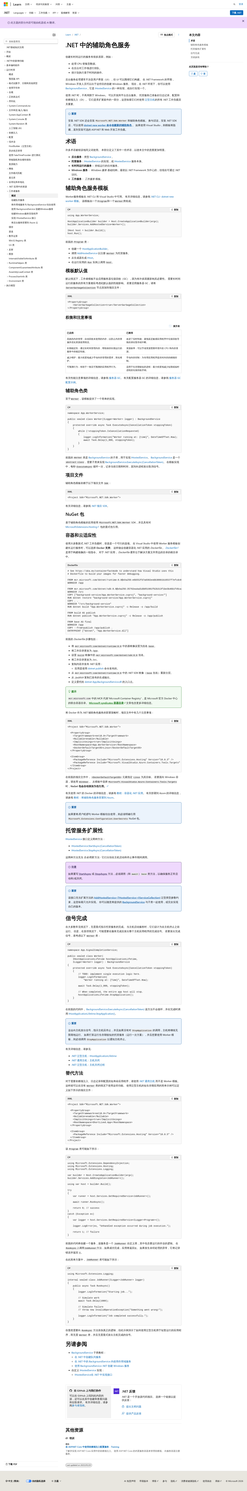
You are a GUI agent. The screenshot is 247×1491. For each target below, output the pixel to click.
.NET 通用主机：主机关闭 (86, 1060)
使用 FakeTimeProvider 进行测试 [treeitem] (24, 155)
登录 (241, 4)
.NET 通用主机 (147, 1081)
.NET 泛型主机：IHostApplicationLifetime (94, 1055)
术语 (193, 40)
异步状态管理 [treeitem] (15, 150)
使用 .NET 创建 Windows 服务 (102, 1365)
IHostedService (103, 88)
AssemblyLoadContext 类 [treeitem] (21, 271)
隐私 (173, 1480)
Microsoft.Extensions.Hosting (81, 526)
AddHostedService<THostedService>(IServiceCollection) (127, 897)
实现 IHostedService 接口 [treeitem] (23, 217)
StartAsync (85, 873)
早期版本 (143, 1480)
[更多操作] (178, 34)
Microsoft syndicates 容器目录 (106, 703)
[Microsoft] (6, 4)
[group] (123, 601)
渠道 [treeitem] (11, 231)
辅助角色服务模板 (199, 44)
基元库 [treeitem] (12, 177)
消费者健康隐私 (189, 1480)
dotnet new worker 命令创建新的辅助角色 (108, 125)
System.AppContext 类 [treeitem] (20, 114)
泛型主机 (150, 99)
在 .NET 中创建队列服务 (88, 1357)
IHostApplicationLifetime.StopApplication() (92, 1013)
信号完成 (195, 53)
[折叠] (54, 35)
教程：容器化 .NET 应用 (130, 793)
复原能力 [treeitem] (13, 164)
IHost (90, 257)
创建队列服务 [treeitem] (18, 199)
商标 (217, 1480)
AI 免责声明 (130, 1480)
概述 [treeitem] (11, 74)
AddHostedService (87, 253)
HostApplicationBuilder (94, 248)
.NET (76, 34)
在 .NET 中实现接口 (93, 1374)
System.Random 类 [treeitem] (18, 123)
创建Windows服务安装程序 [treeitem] (24, 213)
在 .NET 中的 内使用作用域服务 (103, 1361)
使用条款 (207, 1480)
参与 (165, 1480)
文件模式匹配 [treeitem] (15, 173)
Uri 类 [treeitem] (11, 244)
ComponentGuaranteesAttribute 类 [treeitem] (26, 267)
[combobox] (31, 41)
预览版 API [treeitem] (14, 78)
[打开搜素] (234, 4)
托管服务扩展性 (198, 48)
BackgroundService (76, 88)
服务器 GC (115, 377)
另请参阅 (195, 57)
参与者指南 (78, 1405)
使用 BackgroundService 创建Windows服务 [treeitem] (32, 208)
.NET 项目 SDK (99, 505)
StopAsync (101, 873)
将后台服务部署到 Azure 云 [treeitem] (24, 222)
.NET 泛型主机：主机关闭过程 (88, 1064)
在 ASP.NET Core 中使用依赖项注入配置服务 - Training (92, 1446)
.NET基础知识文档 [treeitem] (15, 47)
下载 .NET (236, 12)
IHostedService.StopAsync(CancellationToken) (96, 850)
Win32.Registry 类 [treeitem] (17, 240)
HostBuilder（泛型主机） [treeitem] (21, 146)
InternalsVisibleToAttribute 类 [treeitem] (23, 258)
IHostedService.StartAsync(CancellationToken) (96, 845)
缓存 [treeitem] (11, 226)
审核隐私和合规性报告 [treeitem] (20, 159)
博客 (154, 1480)
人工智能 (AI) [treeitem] (15, 128)
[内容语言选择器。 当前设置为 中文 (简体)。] (12, 1481)
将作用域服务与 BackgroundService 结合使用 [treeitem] (33, 204)
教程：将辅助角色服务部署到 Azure (93, 797)
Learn (68, 34)
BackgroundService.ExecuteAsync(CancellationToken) (134, 462)
